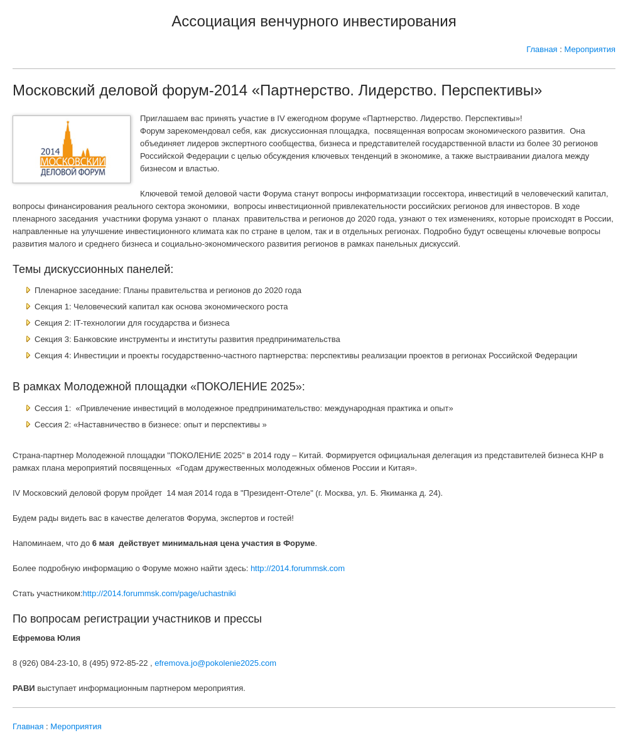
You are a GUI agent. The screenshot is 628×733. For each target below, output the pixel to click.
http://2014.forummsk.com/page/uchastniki (159, 593)
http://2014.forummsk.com (298, 568)
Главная (541, 49)
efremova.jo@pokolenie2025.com (215, 663)
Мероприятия (590, 49)
